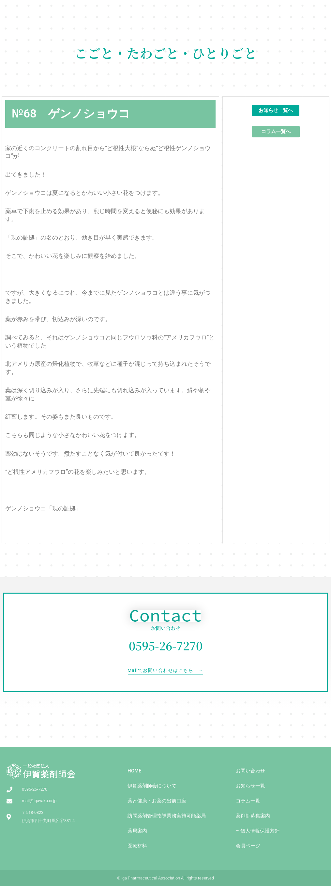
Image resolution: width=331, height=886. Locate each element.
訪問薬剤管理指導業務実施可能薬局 (167, 816)
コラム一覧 (248, 801)
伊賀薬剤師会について (152, 786)
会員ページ (248, 846)
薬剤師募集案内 (253, 816)
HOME (134, 771)
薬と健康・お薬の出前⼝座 (157, 801)
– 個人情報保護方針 (257, 831)
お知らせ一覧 (250, 786)
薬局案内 (137, 831)
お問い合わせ (250, 771)
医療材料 (137, 846)
